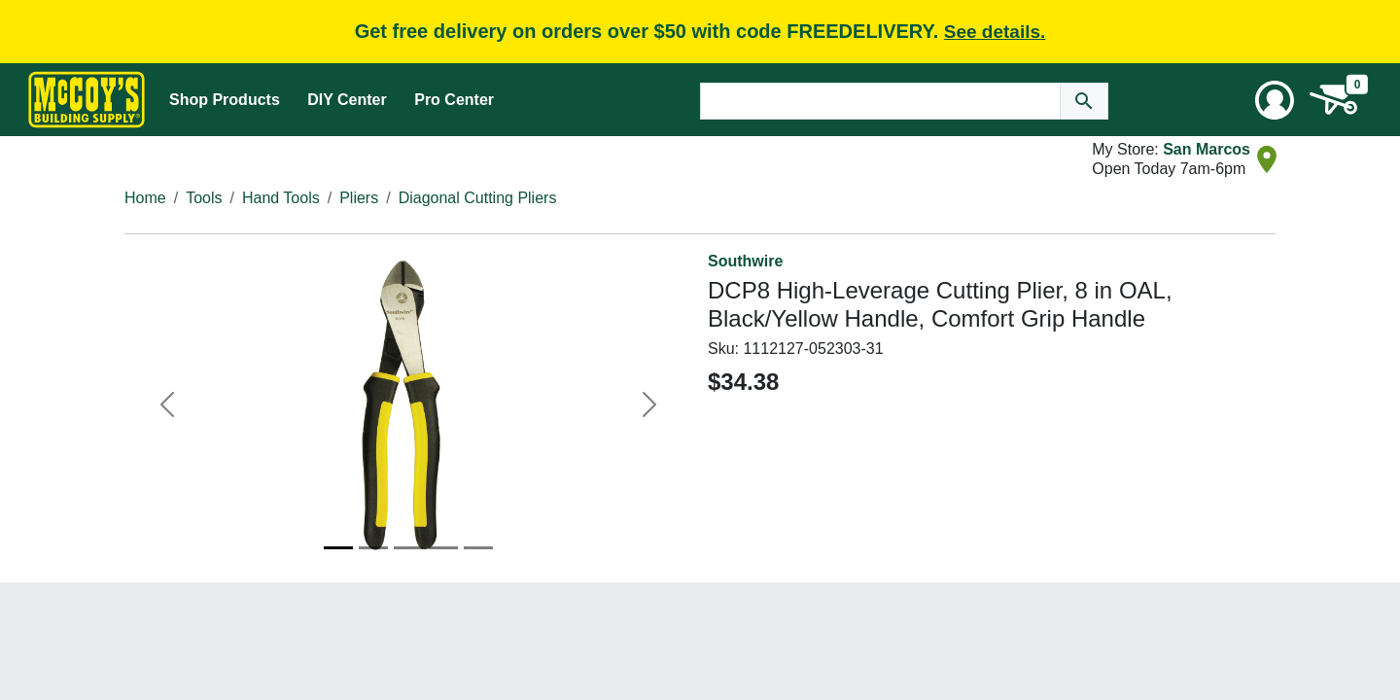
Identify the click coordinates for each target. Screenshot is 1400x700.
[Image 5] (478, 548)
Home (145, 198)
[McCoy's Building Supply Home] (86, 99)
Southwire (745, 261)
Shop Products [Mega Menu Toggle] (224, 99)
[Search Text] (880, 101)
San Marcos (1206, 149)
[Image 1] (338, 548)
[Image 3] (408, 548)
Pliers (358, 198)
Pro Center (454, 99)
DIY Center (347, 99)
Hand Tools (281, 198)
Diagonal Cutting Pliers (478, 198)
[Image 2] (373, 548)
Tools (204, 198)
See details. (995, 31)
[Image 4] (443, 548)
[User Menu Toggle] (1274, 100)
